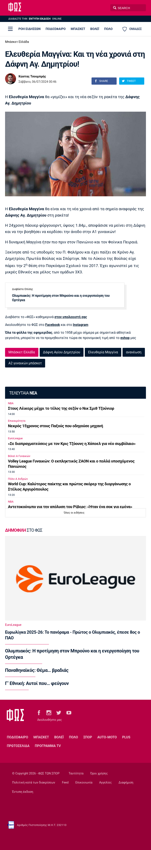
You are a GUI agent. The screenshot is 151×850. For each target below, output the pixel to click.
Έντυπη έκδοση (22, 792)
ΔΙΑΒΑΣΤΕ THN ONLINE (34, 18)
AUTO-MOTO (107, 737)
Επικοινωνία (83, 782)
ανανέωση (133, 352)
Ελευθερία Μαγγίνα (103, 352)
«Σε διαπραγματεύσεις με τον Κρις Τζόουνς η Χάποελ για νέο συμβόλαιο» (72, 443)
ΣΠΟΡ (87, 737)
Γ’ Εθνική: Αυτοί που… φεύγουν (37, 683)
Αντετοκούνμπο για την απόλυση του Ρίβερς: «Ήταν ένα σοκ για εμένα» (70, 506)
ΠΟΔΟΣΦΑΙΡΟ (56, 29)
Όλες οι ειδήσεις (74, 512)
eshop (125, 338)
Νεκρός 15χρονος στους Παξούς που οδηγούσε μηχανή (55, 426)
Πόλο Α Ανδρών (18, 478)
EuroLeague (15, 438)
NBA (10, 403)
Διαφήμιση (126, 782)
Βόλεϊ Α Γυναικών (19, 456)
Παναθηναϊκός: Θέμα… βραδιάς (37, 670)
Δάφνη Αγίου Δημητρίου (61, 352)
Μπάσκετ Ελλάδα (17, 42)
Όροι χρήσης (99, 773)
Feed (65, 782)
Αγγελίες (105, 782)
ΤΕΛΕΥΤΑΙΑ (23, 393)
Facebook (52, 325)
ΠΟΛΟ (108, 29)
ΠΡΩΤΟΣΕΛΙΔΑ (18, 746)
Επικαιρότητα (16, 420)
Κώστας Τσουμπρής (32, 76)
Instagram (80, 325)
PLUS (126, 737)
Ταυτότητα (76, 773)
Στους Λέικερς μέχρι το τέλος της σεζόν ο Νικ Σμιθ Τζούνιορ (61, 408)
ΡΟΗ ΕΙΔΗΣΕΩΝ (29, 29)
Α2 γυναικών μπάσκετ (25, 363)
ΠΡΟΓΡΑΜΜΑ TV (48, 746)
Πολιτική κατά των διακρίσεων (33, 782)
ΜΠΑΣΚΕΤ (78, 29)
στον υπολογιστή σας (70, 317)
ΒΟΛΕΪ (94, 29)
